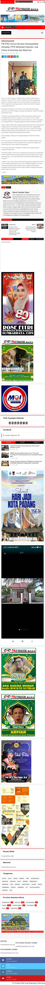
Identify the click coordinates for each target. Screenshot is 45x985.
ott (27, 887)
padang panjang (17, 905)
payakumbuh (30, 905)
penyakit (13, 887)
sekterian (5, 890)
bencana (17, 884)
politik (4, 878)
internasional (35, 878)
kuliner (34, 884)
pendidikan (5, 884)
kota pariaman (30, 902)
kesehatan (5, 881)
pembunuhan (33, 881)
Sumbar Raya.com (11, 435)
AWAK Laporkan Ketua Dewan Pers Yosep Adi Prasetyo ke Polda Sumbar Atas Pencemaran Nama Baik (26, 454)
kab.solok (17, 902)
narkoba (25, 881)
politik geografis (35, 887)
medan (8, 187)
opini (11, 884)
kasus (19, 881)
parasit (40, 884)
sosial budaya (26, 884)
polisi (9, 878)
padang (4, 905)
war (11, 890)
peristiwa (12, 881)
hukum (15, 878)
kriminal (21, 878)
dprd (27, 878)
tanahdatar (14, 908)
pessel (3, 908)
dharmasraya (6, 902)
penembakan (5, 887)
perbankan (21, 887)
